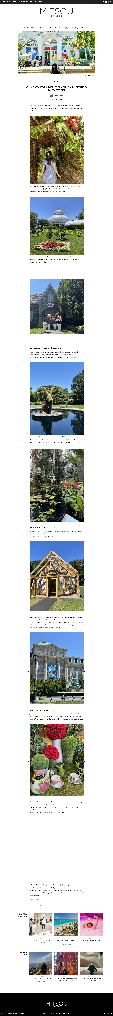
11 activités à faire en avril (41, 940)
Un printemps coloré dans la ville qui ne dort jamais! (66, 979)
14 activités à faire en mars (91, 940)
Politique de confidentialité (63, 1013)
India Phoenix (59, 95)
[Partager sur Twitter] (56, 100)
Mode (26, 27)
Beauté (33, 27)
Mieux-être (84, 27)
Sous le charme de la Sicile (41, 979)
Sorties (49, 27)
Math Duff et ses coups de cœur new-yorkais (91, 979)
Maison (57, 27)
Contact (45, 1013)
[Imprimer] (61, 100)
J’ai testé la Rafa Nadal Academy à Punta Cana (66, 941)
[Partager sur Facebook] (52, 100)
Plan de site (51, 1013)
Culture (41, 27)
